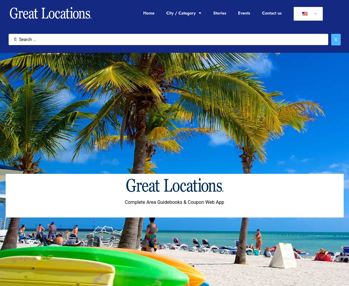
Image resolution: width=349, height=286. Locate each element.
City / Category (183, 13)
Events (244, 13)
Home (148, 13)
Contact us (272, 13)
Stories (219, 13)
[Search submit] (336, 39)
